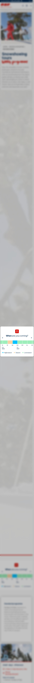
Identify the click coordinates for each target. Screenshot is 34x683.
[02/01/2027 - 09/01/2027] (20, 342)
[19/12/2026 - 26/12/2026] (10, 342)
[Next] (31, 337)
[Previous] (2, 337)
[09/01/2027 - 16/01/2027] (24, 342)
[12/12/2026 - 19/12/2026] (5, 342)
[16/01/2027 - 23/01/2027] (29, 342)
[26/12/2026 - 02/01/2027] (15, 342)
